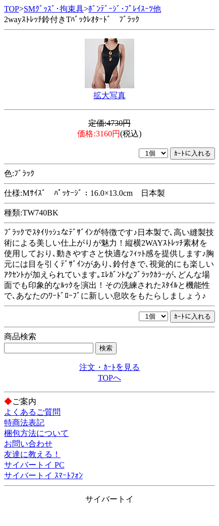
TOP (11, 9)
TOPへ (109, 377)
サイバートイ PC (34, 465)
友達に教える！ (32, 454)
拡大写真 (109, 95)
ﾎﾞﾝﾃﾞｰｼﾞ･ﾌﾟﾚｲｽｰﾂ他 (124, 9)
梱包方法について (36, 433)
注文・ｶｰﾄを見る (109, 367)
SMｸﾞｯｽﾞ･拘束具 (54, 9)
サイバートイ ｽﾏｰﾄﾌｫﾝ (43, 475)
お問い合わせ (28, 443)
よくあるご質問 (32, 412)
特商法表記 (24, 422)
